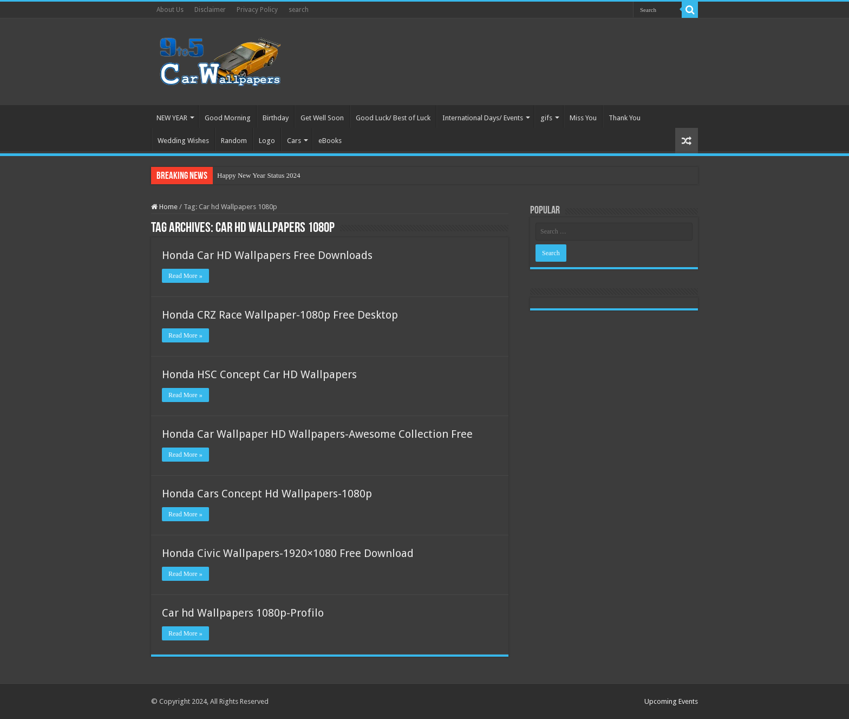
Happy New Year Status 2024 (258, 175)
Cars (294, 141)
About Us (170, 10)
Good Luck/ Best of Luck (393, 118)
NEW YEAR (171, 118)
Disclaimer (210, 10)
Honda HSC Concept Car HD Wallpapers (259, 374)
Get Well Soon (322, 118)
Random (234, 141)
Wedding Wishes (183, 141)
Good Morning (228, 118)
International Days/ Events (482, 118)
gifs (546, 118)
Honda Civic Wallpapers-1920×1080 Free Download (288, 553)
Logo (267, 141)
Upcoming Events (671, 701)
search (299, 10)
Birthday (276, 118)
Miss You (583, 118)
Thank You (625, 118)
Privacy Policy (257, 10)
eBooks (330, 141)
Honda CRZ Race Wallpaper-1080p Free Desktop (280, 314)
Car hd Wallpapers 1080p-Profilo (243, 612)
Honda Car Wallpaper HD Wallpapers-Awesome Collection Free (317, 434)
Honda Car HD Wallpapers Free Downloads (267, 255)
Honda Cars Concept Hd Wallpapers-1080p (267, 493)
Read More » (185, 276)
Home (164, 207)
